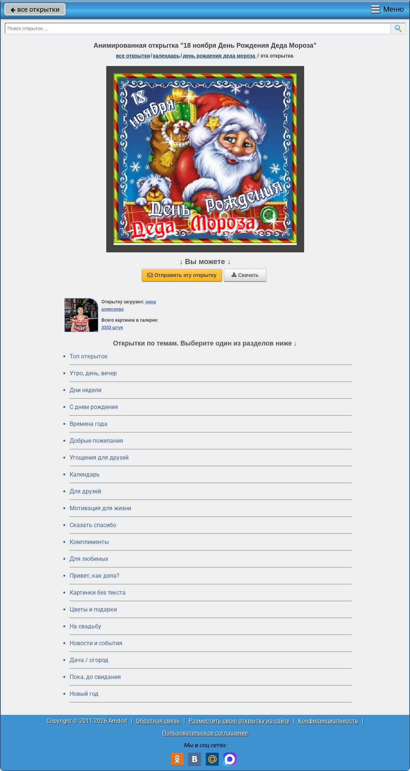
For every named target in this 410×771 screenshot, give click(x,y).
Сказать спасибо (93, 525)
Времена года (88, 423)
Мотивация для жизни (100, 508)
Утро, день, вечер (93, 373)
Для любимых (89, 558)
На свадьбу (85, 626)
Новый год (84, 693)
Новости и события (96, 643)
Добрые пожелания (96, 440)
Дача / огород (89, 660)
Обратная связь (158, 720)
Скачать (245, 275)
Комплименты (89, 541)
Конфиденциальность (328, 720)
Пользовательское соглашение (205, 733)
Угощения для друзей (99, 457)
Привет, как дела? (94, 575)
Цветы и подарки (93, 609)
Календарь (166, 56)
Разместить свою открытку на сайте (239, 720)
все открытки (35, 9)
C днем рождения (94, 406)
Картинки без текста (98, 592)
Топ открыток (89, 356)
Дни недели (85, 390)
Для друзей (85, 491)
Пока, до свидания (95, 676)
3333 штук (112, 327)
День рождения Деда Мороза (220, 56)
